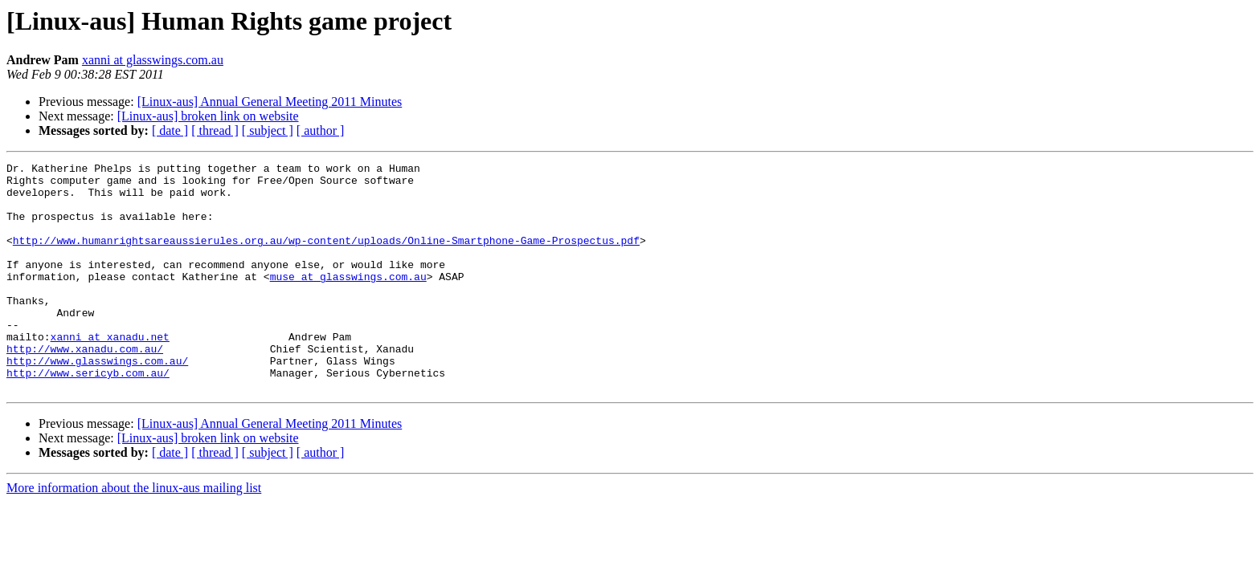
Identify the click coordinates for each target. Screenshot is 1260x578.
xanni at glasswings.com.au (152, 60)
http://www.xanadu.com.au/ (84, 387)
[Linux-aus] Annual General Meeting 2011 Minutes (270, 101)
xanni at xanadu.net (110, 372)
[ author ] (321, 130)
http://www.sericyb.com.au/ (88, 416)
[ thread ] (215, 130)
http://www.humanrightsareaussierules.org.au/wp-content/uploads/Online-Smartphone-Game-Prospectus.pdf (326, 257)
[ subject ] (267, 130)
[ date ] (170, 130)
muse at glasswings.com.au (348, 300)
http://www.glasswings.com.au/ (97, 401)
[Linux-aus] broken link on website (208, 116)
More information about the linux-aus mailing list (133, 533)
